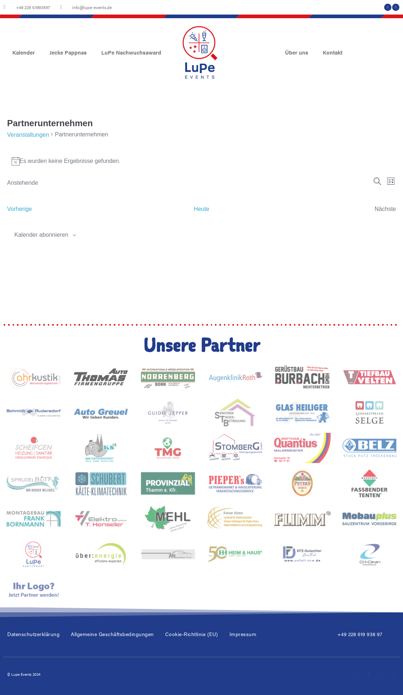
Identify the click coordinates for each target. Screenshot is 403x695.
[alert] (201, 161)
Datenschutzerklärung (33, 634)
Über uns (296, 52)
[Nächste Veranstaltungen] (385, 209)
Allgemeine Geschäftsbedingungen (112, 634)
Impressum (243, 634)
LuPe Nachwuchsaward (131, 52)
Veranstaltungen (28, 135)
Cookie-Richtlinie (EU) (191, 634)
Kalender (23, 52)
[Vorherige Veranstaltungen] (19, 209)
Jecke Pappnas (68, 52)
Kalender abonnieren (42, 235)
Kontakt (332, 52)
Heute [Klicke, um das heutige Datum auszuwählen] (201, 209)
